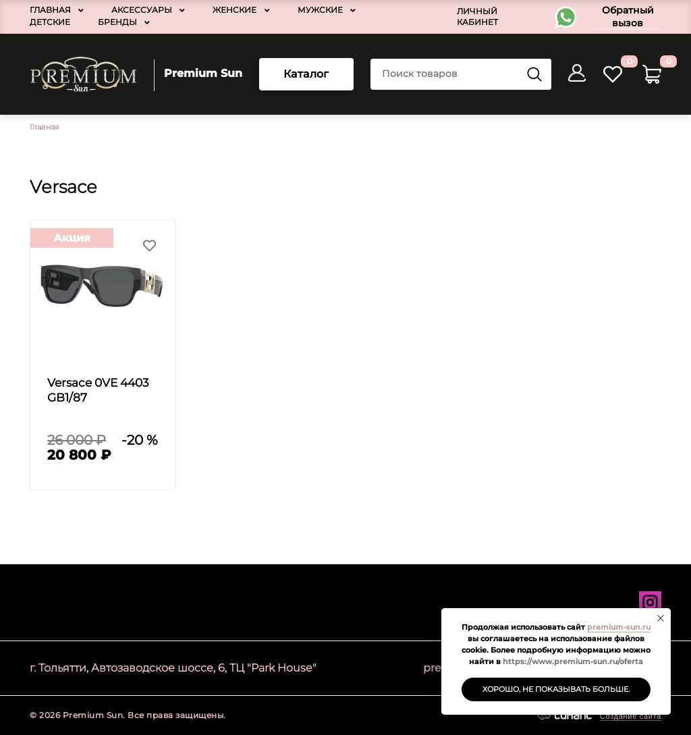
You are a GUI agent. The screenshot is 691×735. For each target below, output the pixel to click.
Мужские (320, 10)
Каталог (306, 73)
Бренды (117, 22)
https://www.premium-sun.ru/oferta (573, 661)
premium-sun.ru (619, 627)
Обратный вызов (628, 16)
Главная (50, 10)
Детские (50, 22)
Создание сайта (630, 716)
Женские (234, 10)
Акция (71, 238)
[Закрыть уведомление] (660, 618)
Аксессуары (141, 10)
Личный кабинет (477, 16)
